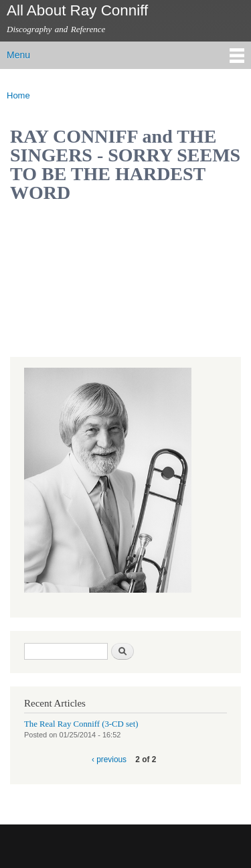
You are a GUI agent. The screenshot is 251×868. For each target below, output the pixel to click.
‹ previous (109, 759)
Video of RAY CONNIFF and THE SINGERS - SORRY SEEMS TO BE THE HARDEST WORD (117, 281)
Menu (18, 55)
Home (18, 95)
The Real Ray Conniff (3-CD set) (81, 724)
